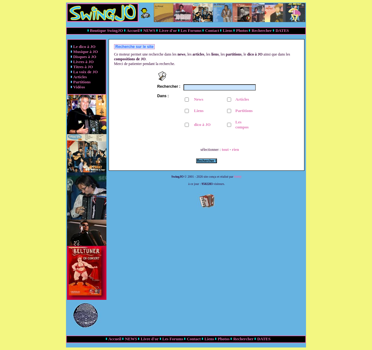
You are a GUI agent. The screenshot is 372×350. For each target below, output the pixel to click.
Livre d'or (168, 30)
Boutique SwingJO (106, 30)
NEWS (149, 30)
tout (225, 149)
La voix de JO (85, 71)
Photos (242, 30)
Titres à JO (83, 66)
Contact (212, 30)
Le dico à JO (84, 46)
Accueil (133, 30)
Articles (80, 76)
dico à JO (202, 124)
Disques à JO (84, 56)
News (198, 99)
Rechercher (262, 30)
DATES (282, 30)
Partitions (82, 82)
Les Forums (191, 30)
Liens (227, 30)
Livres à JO (83, 61)
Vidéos (79, 87)
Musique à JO (85, 51)
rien (235, 149)
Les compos (242, 124)
